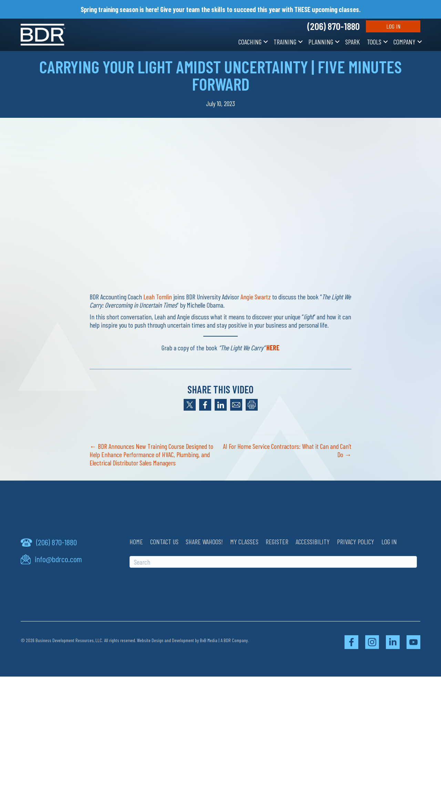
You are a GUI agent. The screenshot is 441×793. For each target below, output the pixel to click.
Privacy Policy (355, 541)
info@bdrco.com (58, 559)
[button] (265, 41)
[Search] (273, 562)
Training (285, 42)
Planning (320, 42)
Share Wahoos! (204, 541)
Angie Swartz (255, 296)
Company (404, 42)
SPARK (352, 42)
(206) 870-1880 (333, 26)
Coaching (249, 42)
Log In (393, 26)
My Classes (244, 541)
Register (277, 541)
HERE (272, 347)
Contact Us (164, 541)
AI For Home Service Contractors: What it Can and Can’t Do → (287, 450)
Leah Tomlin (157, 296)
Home (136, 541)
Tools (374, 42)
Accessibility (313, 541)
